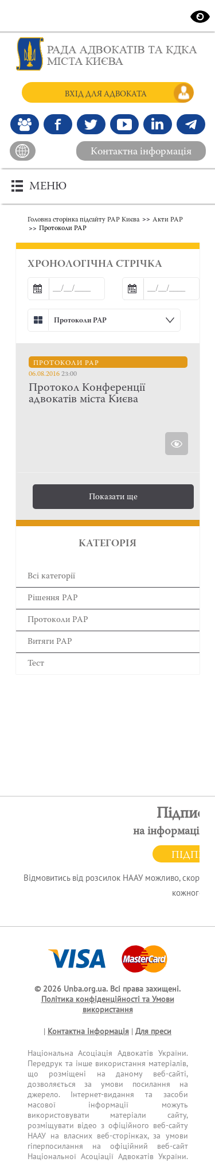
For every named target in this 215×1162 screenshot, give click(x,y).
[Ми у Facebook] (58, 124)
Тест (36, 663)
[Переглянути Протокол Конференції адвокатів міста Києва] (176, 443)
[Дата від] (66, 288)
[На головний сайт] (23, 151)
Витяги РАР (50, 642)
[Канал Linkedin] (157, 124)
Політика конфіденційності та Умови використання (107, 1004)
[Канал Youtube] (124, 124)
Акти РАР (168, 219)
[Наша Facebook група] (24, 124)
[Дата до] (161, 288)
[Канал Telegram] (191, 124)
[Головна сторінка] (108, 54)
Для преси (153, 1031)
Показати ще (113, 497)
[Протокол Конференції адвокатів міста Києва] (108, 393)
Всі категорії (51, 576)
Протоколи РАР (58, 620)
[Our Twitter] (91, 124)
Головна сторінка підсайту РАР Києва (83, 219)
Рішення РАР (53, 598)
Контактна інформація (141, 152)
